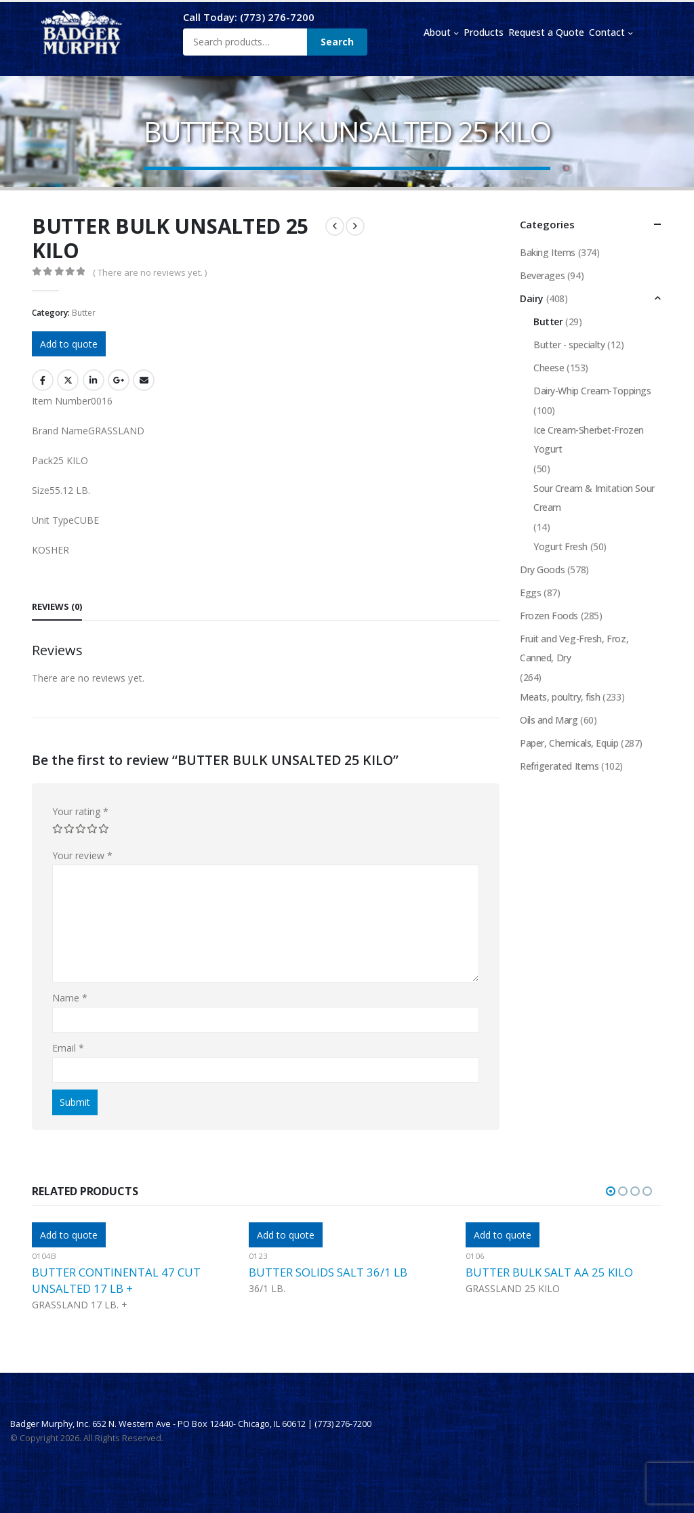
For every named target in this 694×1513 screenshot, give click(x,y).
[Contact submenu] (630, 32)
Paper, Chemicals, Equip (569, 743)
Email (144, 380)
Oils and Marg (549, 719)
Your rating (80, 811)
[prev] (334, 226)
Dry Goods (542, 569)
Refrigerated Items (559, 766)
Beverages (542, 275)
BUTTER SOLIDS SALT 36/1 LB (328, 1272)
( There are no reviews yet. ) (150, 272)
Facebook (43, 380)
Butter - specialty (569, 344)
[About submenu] (456, 32)
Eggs (530, 592)
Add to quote (69, 343)
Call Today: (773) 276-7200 (248, 17)
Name (69, 997)
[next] (355, 226)
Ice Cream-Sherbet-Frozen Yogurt (588, 439)
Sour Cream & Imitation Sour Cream (594, 498)
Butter (84, 312)
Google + (118, 380)
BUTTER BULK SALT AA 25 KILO (549, 1272)
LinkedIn (93, 380)
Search (337, 41)
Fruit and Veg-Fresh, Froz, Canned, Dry (574, 648)
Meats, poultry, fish (560, 696)
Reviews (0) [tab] (57, 606)
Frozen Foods (549, 615)
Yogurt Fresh (560, 546)
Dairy (532, 298)
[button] (611, 1191)
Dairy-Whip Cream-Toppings (592, 390)
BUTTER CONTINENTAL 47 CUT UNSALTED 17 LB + (116, 1280)
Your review (82, 855)
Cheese (548, 367)
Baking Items (547, 252)
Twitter (68, 380)
